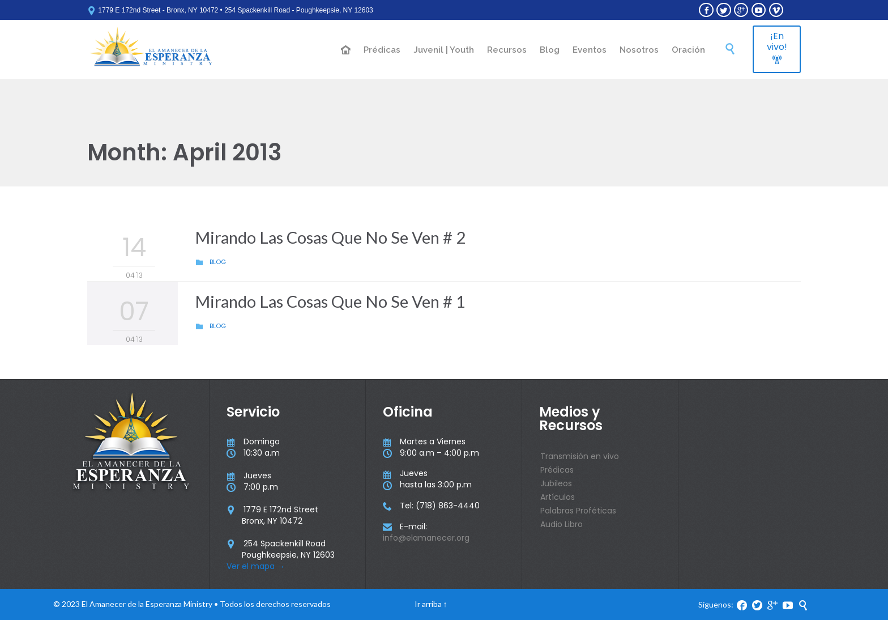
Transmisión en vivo (579, 456)
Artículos (557, 497)
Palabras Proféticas (578, 510)
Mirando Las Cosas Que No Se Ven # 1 (330, 301)
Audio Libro (561, 524)
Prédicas (557, 469)
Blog (218, 261)
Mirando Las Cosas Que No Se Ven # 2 (330, 237)
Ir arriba (428, 604)
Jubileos (556, 483)
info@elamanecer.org (426, 537)
